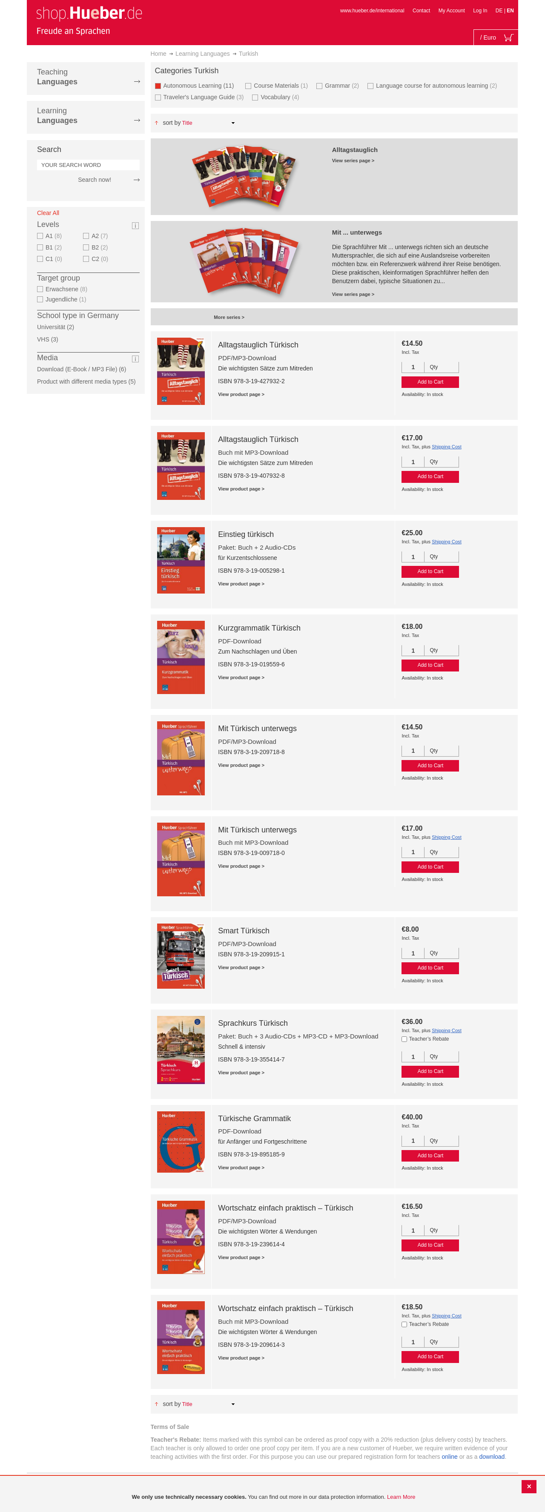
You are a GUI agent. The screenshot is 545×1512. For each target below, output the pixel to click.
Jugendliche (67, 299)
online (450, 1456)
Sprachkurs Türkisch (253, 1023)
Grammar (343, 85)
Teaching (57, 77)
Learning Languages (202, 53)
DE (500, 11)
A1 (55, 235)
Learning (57, 115)
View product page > (241, 394)
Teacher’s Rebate (429, 1038)
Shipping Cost (447, 446)
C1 (55, 258)
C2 (101, 258)
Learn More (401, 1497)
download (492, 1456)
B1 (55, 247)
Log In (480, 11)
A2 (101, 235)
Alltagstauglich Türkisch (258, 345)
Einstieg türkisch (246, 534)
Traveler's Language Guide (205, 96)
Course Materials (282, 85)
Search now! (94, 179)
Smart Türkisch (244, 931)
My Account (452, 11)
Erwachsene (67, 289)
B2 (101, 247)
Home (158, 53)
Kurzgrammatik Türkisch (259, 628)
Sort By (172, 122)
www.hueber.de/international (372, 11)
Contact (421, 11)
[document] (273, 1497)
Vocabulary (281, 96)
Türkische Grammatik (254, 1118)
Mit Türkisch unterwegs (257, 728)
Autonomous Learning (201, 85)
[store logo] (89, 20)
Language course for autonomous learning (437, 85)
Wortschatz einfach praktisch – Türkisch (285, 1208)
